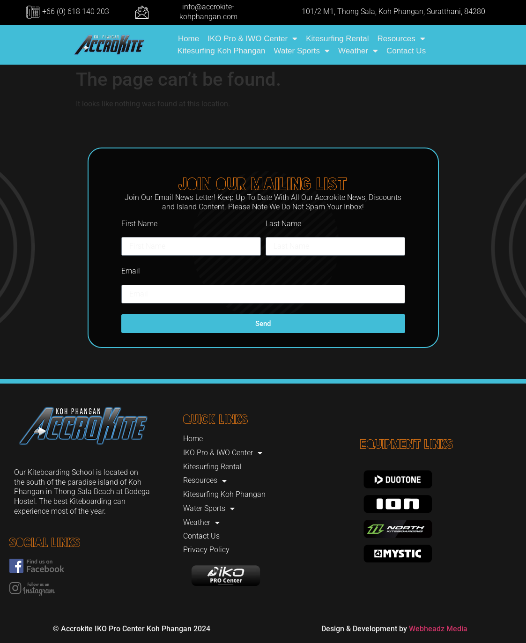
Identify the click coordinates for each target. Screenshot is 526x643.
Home (188, 38)
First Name (139, 223)
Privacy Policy (206, 549)
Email (130, 270)
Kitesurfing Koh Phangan (221, 50)
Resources (401, 39)
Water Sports (302, 51)
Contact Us (406, 50)
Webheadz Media (438, 628)
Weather (358, 51)
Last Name (283, 223)
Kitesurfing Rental (337, 38)
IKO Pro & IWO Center (252, 39)
